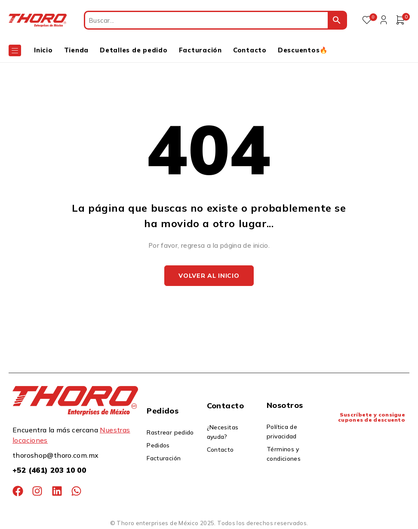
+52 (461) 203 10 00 (49, 470)
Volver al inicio (208, 276)
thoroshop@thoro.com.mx (55, 456)
